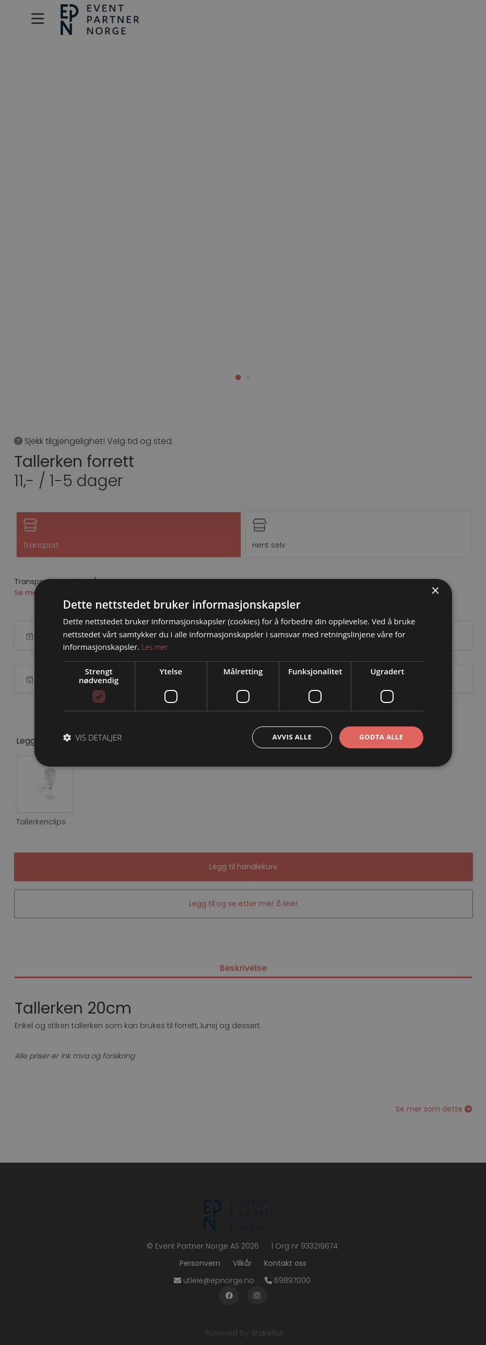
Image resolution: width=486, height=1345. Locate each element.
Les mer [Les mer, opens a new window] (155, 646)
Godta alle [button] (379, 737)
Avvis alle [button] (287, 737)
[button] (92, 737)
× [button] (435, 590)
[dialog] (243, 672)
